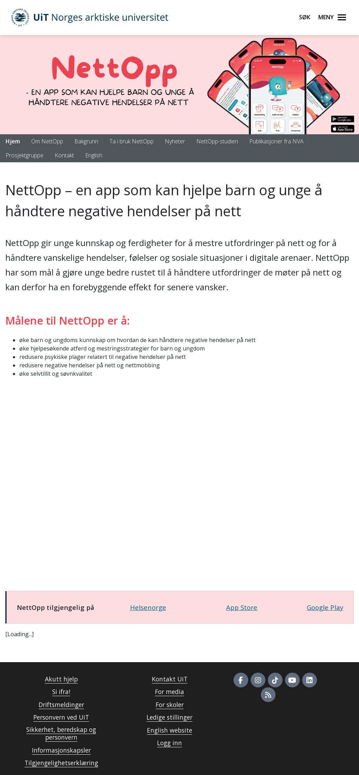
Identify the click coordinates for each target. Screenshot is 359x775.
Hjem (13, 141)
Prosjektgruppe (24, 155)
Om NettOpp (47, 141)
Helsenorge (148, 607)
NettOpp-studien (217, 141)
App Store (241, 607)
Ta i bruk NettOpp (131, 141)
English (93, 155)
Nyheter (175, 141)
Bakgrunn (86, 141)
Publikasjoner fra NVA (276, 141)
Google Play (325, 607)
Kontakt (64, 155)
